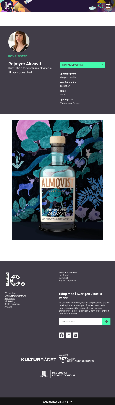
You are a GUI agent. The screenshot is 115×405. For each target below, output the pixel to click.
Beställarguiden (12, 304)
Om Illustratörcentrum (15, 296)
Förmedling (10, 293)
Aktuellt (8, 306)
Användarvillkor (55, 402)
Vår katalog (10, 301)
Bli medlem (10, 298)
